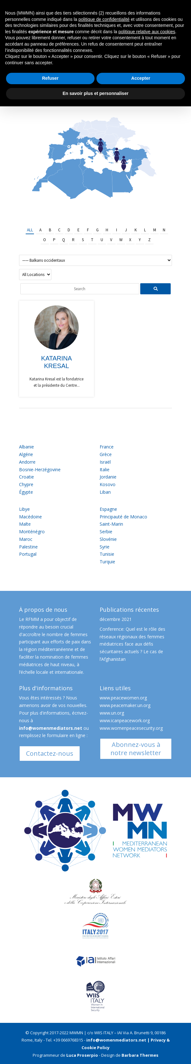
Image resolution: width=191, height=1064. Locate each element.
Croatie (26, 477)
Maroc (25, 539)
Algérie (26, 454)
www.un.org (112, 713)
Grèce (106, 454)
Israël (105, 462)
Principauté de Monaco (123, 517)
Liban (105, 492)
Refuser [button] (50, 78)
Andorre (27, 462)
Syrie (104, 547)
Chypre (26, 484)
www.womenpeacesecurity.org (131, 728)
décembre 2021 (116, 619)
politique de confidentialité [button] (103, 19)
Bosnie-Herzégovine (40, 469)
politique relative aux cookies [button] (146, 31)
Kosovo (107, 484)
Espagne (108, 509)
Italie (104, 469)
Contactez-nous (49, 753)
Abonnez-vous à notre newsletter (135, 748)
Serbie (106, 532)
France (107, 447)
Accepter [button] (140, 78)
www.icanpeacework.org (125, 720)
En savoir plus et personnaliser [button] (95, 93)
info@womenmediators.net (50, 728)
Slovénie (108, 539)
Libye (24, 509)
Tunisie (107, 554)
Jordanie (108, 477)
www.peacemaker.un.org (125, 705)
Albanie (26, 447)
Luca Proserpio (82, 1055)
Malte (25, 524)
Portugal (27, 554)
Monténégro (32, 532)
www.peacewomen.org (123, 698)
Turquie (107, 562)
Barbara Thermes (140, 1055)
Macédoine (30, 517)
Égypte (26, 492)
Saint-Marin (111, 524)
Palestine (28, 547)
